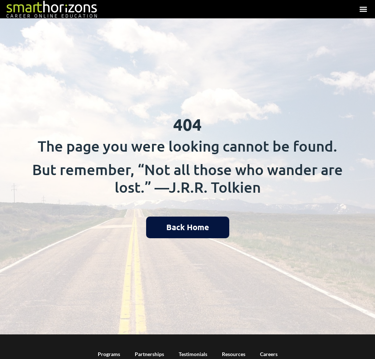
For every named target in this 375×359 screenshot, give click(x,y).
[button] (363, 9)
